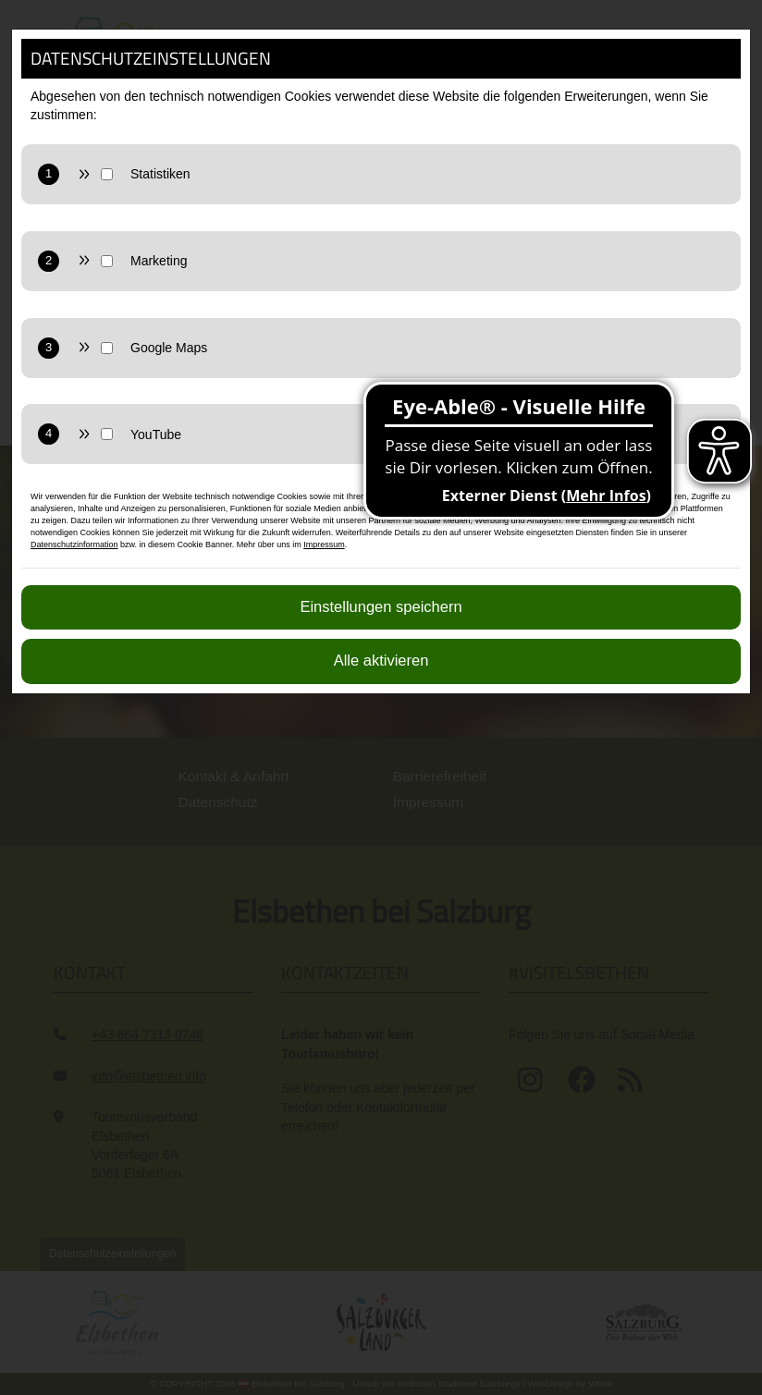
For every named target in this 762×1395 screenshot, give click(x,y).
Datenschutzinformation (74, 544)
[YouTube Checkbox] (107, 434)
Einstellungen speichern (380, 607)
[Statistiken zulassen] (424, 173)
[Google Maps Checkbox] (107, 348)
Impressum (324, 544)
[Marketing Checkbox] (107, 261)
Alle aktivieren (381, 660)
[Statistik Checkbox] (107, 174)
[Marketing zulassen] (424, 260)
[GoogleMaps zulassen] (424, 347)
